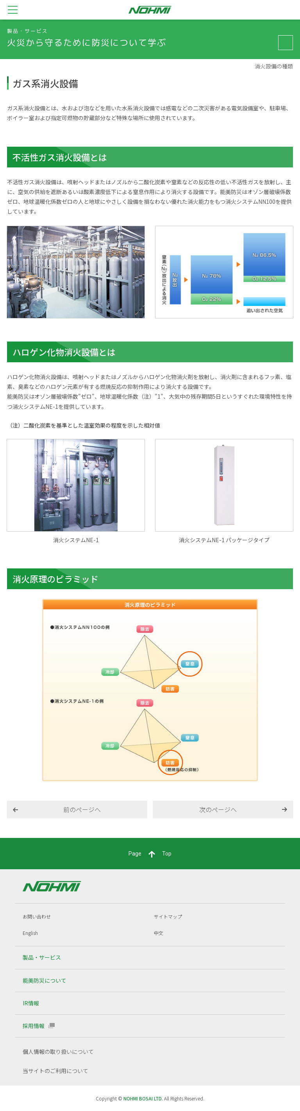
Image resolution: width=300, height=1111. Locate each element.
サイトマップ (168, 916)
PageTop (150, 854)
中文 (158, 932)
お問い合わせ (37, 916)
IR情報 (31, 1003)
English (30, 932)
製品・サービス (42, 957)
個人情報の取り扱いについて (58, 1051)
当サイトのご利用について (55, 1071)
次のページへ (218, 809)
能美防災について (44, 980)
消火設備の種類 (274, 66)
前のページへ (82, 809)
